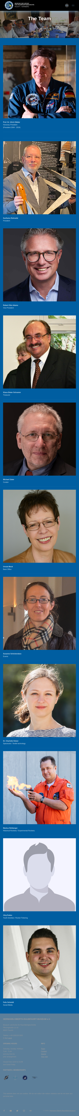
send (10, 1038)
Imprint (43, 1054)
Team (43, 1049)
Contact (44, 1051)
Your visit (44, 1057)
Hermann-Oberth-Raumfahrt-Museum (63, 1110)
